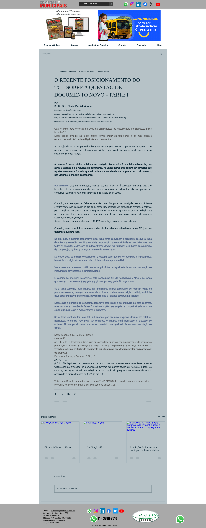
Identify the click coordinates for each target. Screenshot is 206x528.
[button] (161, 54)
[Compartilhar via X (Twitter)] (62, 394)
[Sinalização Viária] (103, 432)
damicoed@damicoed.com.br (63, 511)
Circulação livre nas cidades (58, 447)
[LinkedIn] (138, 4)
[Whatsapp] (125, 4)
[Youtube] (158, 4)
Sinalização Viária (95, 447)
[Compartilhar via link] (75, 394)
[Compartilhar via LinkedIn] (68, 394)
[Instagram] (132, 4)
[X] (151, 4)
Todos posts (46, 54)
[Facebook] (145, 4)
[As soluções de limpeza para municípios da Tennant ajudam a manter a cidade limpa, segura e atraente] (146, 432)
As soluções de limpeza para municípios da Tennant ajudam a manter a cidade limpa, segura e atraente (145, 449)
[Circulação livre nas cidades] (60, 432)
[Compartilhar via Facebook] (55, 394)
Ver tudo (161, 417)
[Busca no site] (93, 4)
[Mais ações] (150, 71)
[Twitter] (115, 511)
